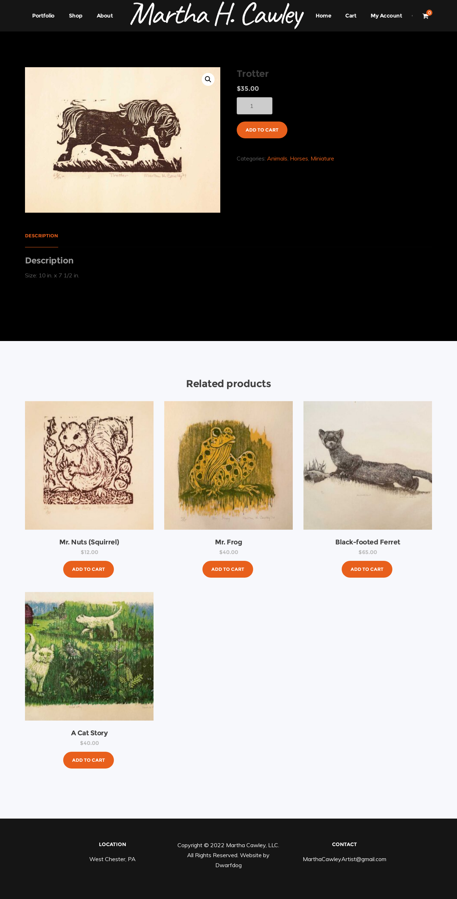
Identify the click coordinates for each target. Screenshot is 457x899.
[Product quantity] (254, 105)
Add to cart (262, 130)
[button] (208, 79)
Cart (350, 15)
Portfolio (43, 15)
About (105, 15)
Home (323, 15)
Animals (277, 158)
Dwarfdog (228, 865)
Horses (299, 158)
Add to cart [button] (88, 569)
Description (41, 235)
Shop (75, 15)
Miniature (322, 158)
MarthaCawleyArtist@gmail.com (344, 859)
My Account (386, 15)
